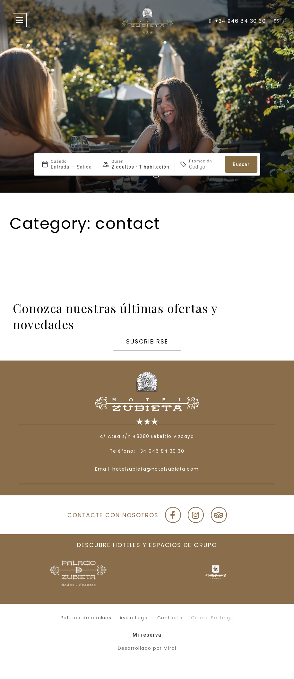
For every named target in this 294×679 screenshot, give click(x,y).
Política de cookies (86, 617)
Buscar (241, 164)
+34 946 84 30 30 (160, 451)
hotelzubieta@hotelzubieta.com (155, 469)
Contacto (170, 617)
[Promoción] (204, 167)
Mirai (170, 648)
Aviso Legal (134, 617)
